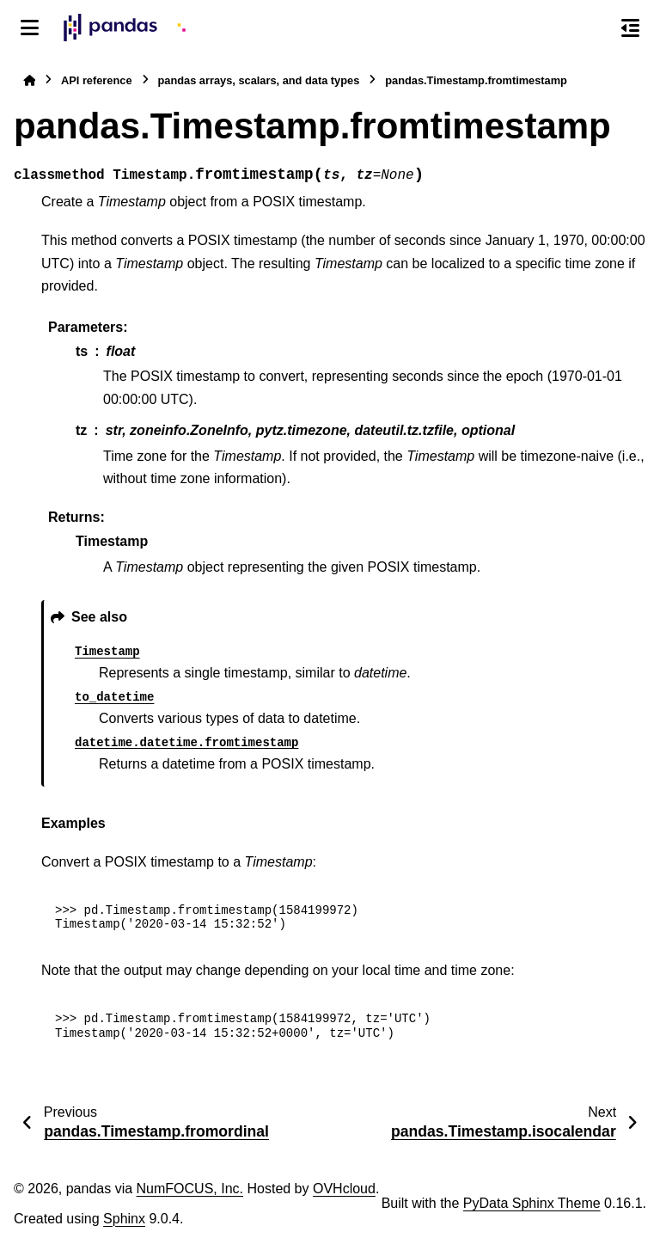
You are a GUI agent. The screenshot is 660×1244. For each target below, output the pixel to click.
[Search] (594, 28)
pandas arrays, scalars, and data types (259, 80)
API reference (96, 80)
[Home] (29, 80)
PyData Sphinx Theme (532, 1203)
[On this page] (630, 27)
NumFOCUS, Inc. (190, 1188)
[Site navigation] (30, 27)
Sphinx (124, 1218)
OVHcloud (344, 1188)
